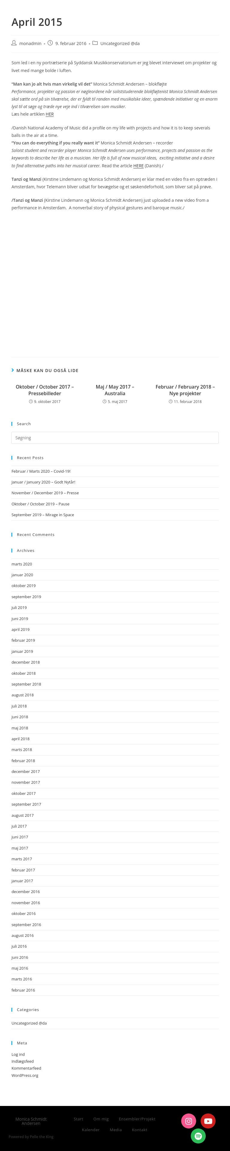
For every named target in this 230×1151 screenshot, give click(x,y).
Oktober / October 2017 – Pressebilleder (45, 390)
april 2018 (20, 738)
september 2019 (26, 596)
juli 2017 (19, 826)
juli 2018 (19, 706)
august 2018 (22, 695)
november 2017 (25, 782)
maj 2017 (19, 848)
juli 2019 (19, 607)
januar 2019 (22, 651)
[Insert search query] (114, 438)
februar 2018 (23, 760)
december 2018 (25, 662)
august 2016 (22, 935)
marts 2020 (21, 564)
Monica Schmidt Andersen (55, 10)
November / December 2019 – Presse (45, 492)
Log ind (18, 1054)
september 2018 (26, 684)
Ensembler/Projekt (137, 1119)
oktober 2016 (23, 913)
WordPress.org (24, 1075)
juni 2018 (19, 716)
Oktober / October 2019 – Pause (40, 504)
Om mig (101, 1119)
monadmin (30, 43)
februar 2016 (23, 990)
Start (78, 1119)
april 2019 (20, 629)
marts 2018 (21, 749)
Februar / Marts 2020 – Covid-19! (40, 471)
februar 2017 (23, 870)
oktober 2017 (23, 793)
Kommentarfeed (26, 1068)
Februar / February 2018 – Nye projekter (185, 390)
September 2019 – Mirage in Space (42, 514)
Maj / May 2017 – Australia (115, 390)
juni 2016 (19, 957)
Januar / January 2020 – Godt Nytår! (43, 482)
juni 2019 (19, 618)
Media (116, 1129)
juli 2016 (19, 946)
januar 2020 (22, 574)
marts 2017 (21, 859)
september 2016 (26, 924)
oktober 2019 (23, 585)
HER (50, 114)
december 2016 (25, 891)
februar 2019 (23, 640)
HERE (138, 165)
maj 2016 (19, 968)
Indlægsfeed (22, 1061)
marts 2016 (21, 979)
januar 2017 (22, 880)
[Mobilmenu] (208, 11)
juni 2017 (19, 837)
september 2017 (26, 804)
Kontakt (139, 1129)
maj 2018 (19, 728)
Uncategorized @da (120, 43)
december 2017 (25, 771)
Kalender (91, 1129)
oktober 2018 (23, 673)
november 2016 (25, 902)
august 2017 (22, 815)
